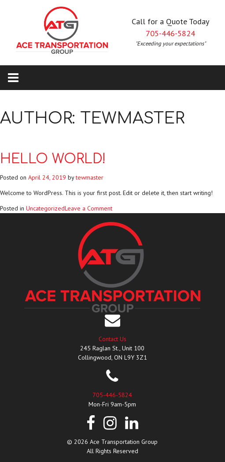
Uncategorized (45, 208)
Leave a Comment (88, 208)
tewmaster (89, 177)
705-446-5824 (170, 33)
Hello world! (53, 159)
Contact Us (112, 339)
